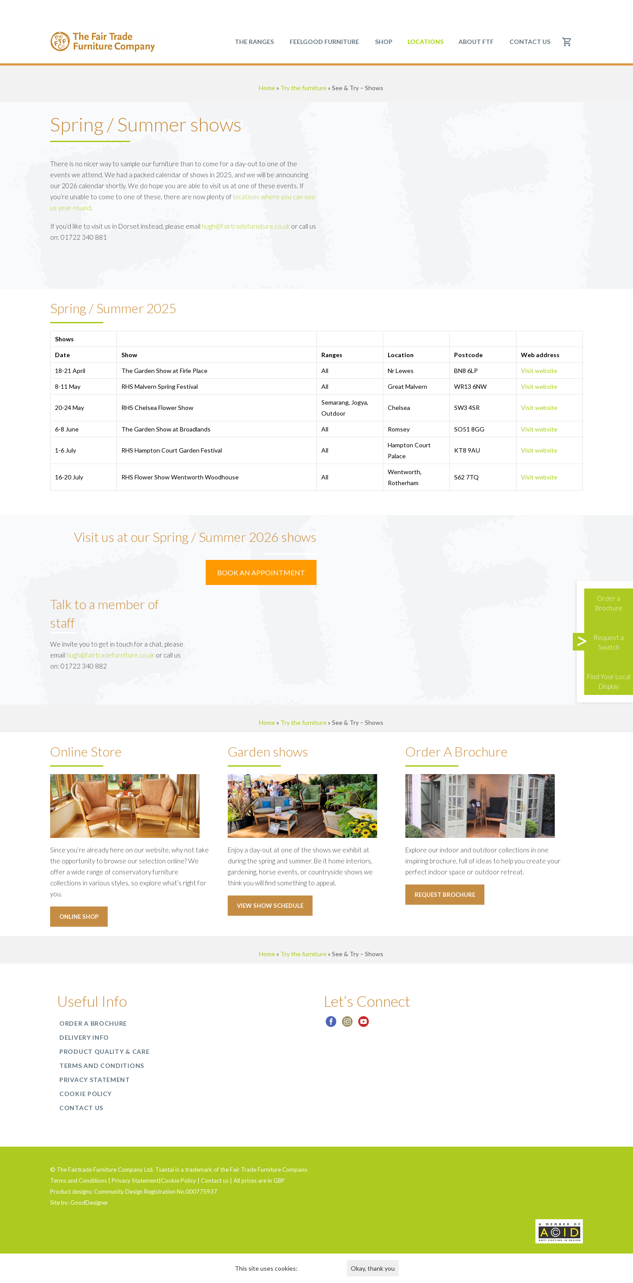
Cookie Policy (85, 1093)
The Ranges (254, 41)
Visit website (539, 370)
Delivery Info (84, 1037)
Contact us (529, 41)
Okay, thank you (373, 1268)
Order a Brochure (93, 1023)
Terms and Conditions (101, 1065)
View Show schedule (270, 905)
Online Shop (78, 916)
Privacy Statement (94, 1079)
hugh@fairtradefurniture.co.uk (246, 226)
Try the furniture (303, 87)
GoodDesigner (89, 1202)
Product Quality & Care (104, 1051)
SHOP (384, 41)
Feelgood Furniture (324, 41)
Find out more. (318, 1268)
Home (267, 87)
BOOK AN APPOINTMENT (261, 572)
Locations (425, 41)
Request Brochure (445, 894)
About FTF (476, 41)
